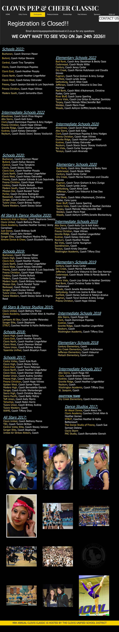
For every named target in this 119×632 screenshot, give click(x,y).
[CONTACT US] (109, 19)
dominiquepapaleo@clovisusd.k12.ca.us (53, 31)
